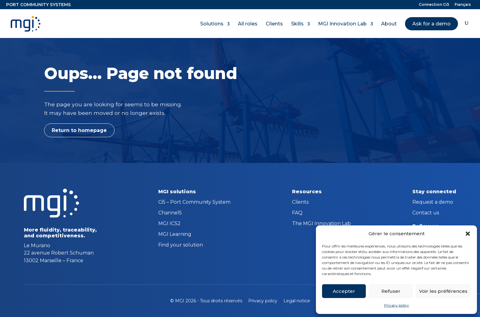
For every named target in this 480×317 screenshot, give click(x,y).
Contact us (425, 213)
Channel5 (170, 213)
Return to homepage (79, 130)
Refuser (390, 291)
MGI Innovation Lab (342, 24)
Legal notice (296, 301)
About (389, 24)
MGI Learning (174, 234)
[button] (468, 234)
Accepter (344, 291)
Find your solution (180, 245)
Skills (297, 24)
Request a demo (432, 202)
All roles (247, 24)
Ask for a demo (431, 24)
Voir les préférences (443, 291)
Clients (274, 24)
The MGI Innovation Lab (321, 223)
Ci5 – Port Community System (194, 202)
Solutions (211, 24)
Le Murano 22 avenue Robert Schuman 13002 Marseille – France (59, 253)
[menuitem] (463, 6)
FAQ (297, 213)
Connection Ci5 (434, 5)
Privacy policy (396, 305)
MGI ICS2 (169, 223)
